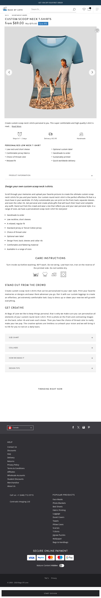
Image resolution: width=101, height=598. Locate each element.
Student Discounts (15, 479)
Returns (10, 461)
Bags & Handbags (60, 542)
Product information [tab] (19, 175)
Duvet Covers (58, 517)
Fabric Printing (59, 510)
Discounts (11, 450)
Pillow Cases (58, 524)
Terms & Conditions (16, 468)
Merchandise (13, 482)
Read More (16, 126)
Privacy (54, 578)
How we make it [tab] (16, 358)
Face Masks (58, 499)
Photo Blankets (59, 503)
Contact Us (12, 447)
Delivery (10, 457)
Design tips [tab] (14, 368)
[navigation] (20, 427)
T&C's (46, 578)
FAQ (9, 454)
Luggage (56, 513)
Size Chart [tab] (14, 337)
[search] (74, 9)
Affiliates (11, 472)
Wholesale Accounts (16, 475)
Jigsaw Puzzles (59, 535)
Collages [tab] (13, 348)
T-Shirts (56, 531)
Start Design (50, 593)
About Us (11, 486)
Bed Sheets (58, 506)
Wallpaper (57, 538)
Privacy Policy (13, 465)
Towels (56, 521)
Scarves (56, 528)
